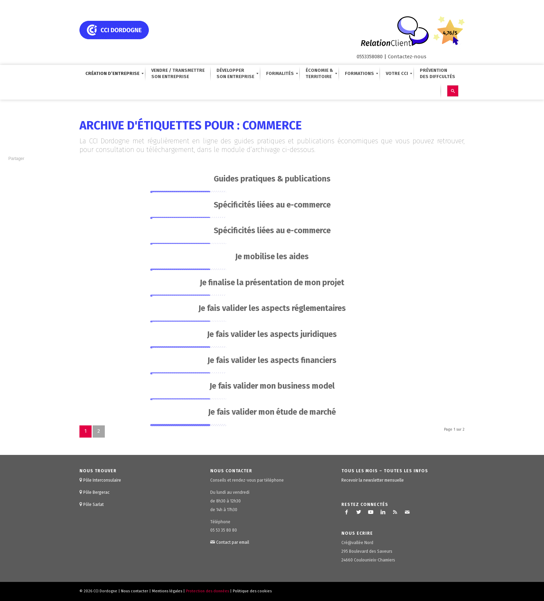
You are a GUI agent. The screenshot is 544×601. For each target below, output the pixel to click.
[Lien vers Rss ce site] (395, 512)
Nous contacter (134, 591)
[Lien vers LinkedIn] (383, 512)
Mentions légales (167, 591)
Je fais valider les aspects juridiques (272, 334)
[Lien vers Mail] (407, 512)
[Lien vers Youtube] (371, 512)
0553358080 (370, 56)
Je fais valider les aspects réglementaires (272, 308)
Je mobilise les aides (272, 256)
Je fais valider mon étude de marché (272, 412)
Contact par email (232, 542)
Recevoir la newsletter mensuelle (372, 480)
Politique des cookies (252, 591)
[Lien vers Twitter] (359, 512)
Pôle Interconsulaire (102, 480)
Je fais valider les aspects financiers (272, 360)
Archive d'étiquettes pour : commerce (190, 125)
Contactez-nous (407, 56)
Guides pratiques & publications (272, 179)
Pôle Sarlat (93, 504)
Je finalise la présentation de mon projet (272, 282)
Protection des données (207, 591)
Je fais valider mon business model (272, 386)
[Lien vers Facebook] (346, 512)
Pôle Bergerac (96, 492)
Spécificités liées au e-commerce (272, 205)
